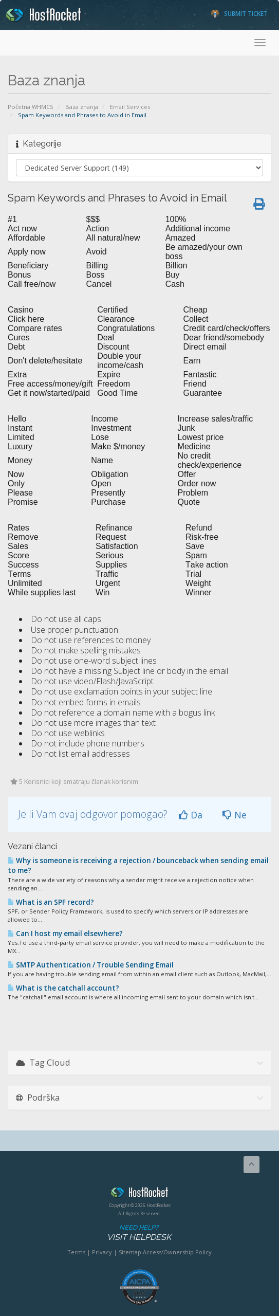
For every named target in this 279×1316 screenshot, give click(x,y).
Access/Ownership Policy (177, 1252)
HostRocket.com (139, 1194)
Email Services (130, 107)
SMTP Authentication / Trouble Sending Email (91, 965)
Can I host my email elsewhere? (65, 933)
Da (190, 815)
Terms (76, 1252)
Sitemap (130, 1252)
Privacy (102, 1252)
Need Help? (139, 1232)
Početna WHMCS (30, 107)
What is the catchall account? (63, 988)
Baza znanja (81, 107)
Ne (234, 815)
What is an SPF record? (51, 902)
